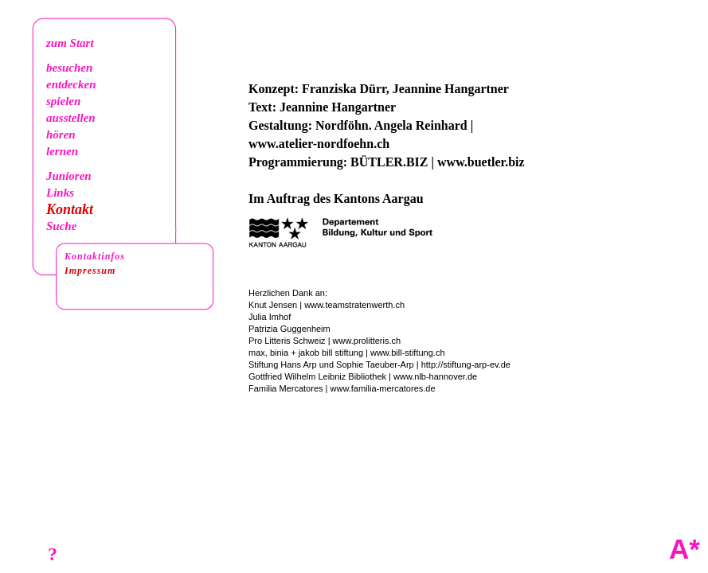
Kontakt (69, 209)
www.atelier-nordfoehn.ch (318, 143)
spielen (63, 101)
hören (61, 134)
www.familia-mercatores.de (383, 388)
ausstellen (71, 117)
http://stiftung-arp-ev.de (465, 364)
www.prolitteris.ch (367, 340)
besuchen (69, 67)
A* (684, 548)
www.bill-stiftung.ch (407, 352)
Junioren (69, 176)
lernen (62, 151)
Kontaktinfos (95, 256)
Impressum (90, 270)
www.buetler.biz (481, 162)
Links (60, 192)
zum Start (70, 43)
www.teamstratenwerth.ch (354, 305)
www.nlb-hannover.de (435, 376)
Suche (61, 226)
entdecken (71, 84)
